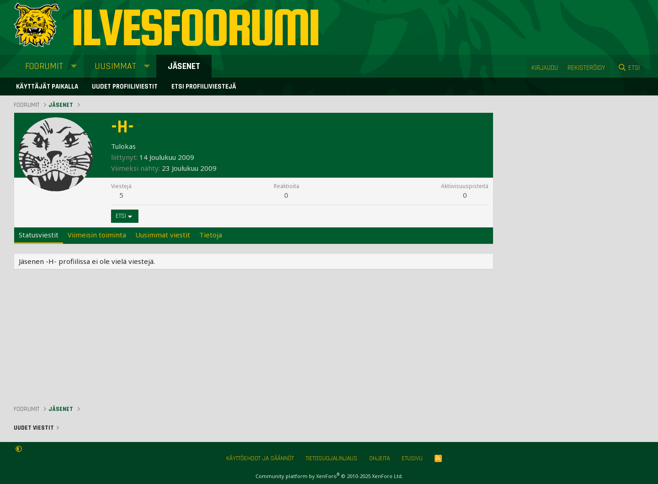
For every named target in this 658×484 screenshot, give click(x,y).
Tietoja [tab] (210, 234)
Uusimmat (115, 66)
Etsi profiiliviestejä (203, 86)
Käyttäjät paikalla (47, 86)
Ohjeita (379, 458)
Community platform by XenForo (329, 476)
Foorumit (44, 66)
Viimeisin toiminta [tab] (97, 234)
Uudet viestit (34, 428)
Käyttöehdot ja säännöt (260, 458)
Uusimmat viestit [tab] (162, 234)
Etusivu (412, 458)
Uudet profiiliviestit (125, 86)
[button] (73, 66)
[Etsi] (628, 68)
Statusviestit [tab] (38, 234)
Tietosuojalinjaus (331, 458)
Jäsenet (184, 66)
